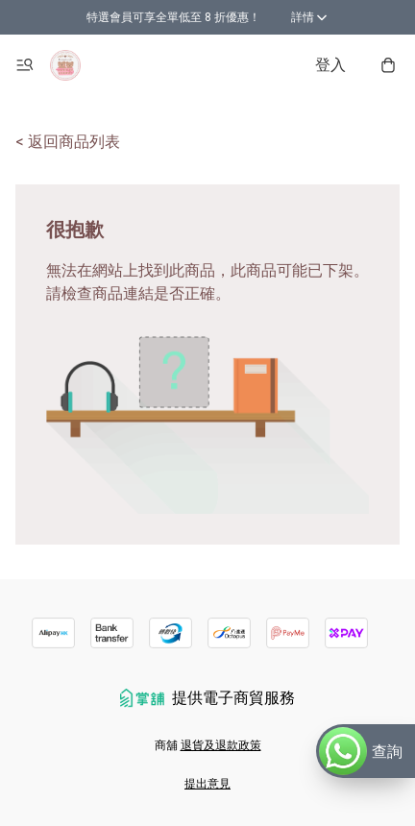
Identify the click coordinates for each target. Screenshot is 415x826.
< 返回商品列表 (67, 142)
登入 (330, 65)
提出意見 (207, 783)
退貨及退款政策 (221, 745)
